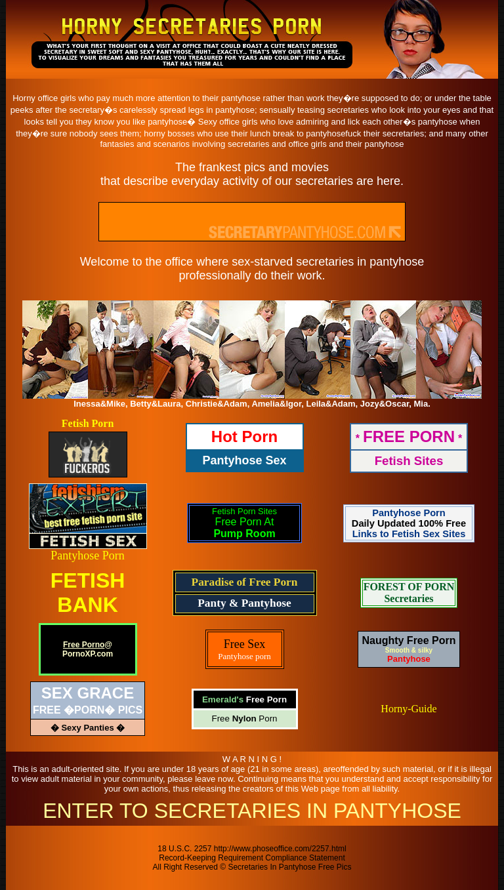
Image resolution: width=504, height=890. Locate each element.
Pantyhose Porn (88, 555)
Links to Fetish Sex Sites (409, 534)
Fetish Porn (88, 423)
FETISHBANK (88, 593)
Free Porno (83, 644)
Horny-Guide (408, 708)
